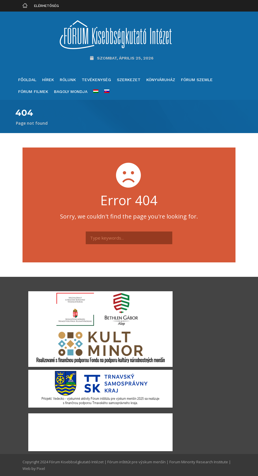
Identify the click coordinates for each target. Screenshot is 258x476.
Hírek (48, 79)
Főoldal (27, 79)
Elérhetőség (46, 6)
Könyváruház (160, 79)
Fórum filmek (33, 91)
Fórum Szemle (197, 79)
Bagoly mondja (70, 91)
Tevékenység (96, 79)
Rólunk (68, 79)
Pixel (41, 468)
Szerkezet (129, 79)
